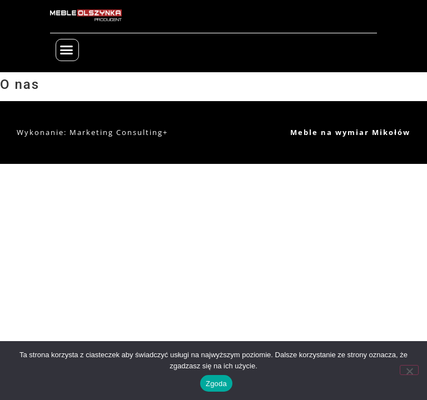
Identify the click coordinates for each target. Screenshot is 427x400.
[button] (67, 50)
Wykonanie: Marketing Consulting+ (92, 132)
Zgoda (216, 383)
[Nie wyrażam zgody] (409, 370)
